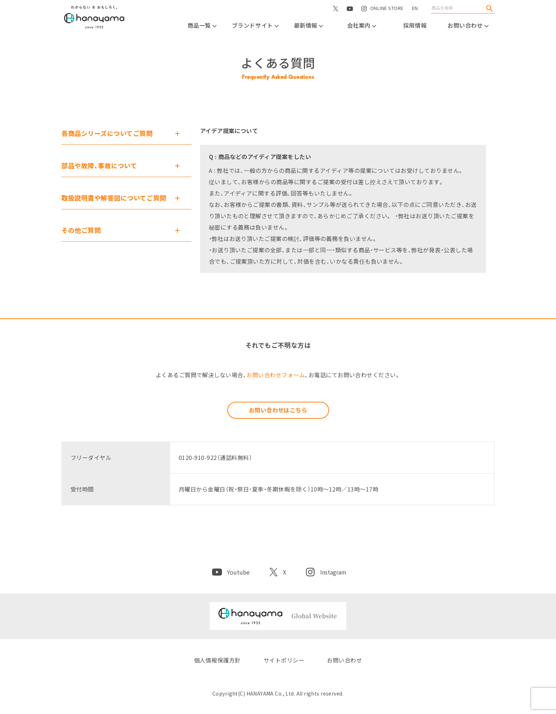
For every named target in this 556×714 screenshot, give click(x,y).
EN (415, 8)
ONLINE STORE (387, 15)
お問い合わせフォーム (275, 374)
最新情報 (308, 25)
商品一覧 (202, 25)
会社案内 (362, 25)
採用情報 (415, 25)
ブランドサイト (255, 25)
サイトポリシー (283, 660)
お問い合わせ (468, 25)
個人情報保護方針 (217, 660)
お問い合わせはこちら (278, 410)
